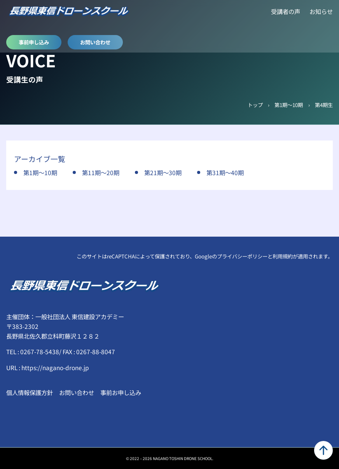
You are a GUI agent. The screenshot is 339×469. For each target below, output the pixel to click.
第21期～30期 (163, 172)
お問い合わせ (95, 42)
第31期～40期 (225, 172)
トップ (255, 105)
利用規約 (283, 256)
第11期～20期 (100, 172)
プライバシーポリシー (242, 256)
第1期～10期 (288, 105)
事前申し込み (34, 42)
